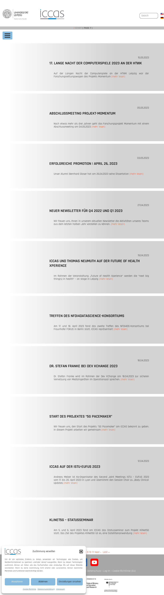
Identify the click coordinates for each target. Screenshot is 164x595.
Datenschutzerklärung (46, 589)
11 (93, 552)
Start (78, 28)
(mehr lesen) (118, 76)
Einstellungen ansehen (70, 581)
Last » (106, 552)
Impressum (60, 589)
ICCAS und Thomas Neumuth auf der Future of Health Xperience (94, 263)
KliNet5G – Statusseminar (71, 520)
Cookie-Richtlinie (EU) (124, 571)
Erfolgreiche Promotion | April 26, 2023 (83, 163)
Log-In (106, 571)
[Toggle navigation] (7, 35)
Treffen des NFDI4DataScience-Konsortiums (86, 315)
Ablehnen (43, 581)
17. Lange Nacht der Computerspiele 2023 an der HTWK (95, 63)
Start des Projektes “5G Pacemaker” (80, 416)
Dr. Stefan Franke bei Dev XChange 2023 (83, 366)
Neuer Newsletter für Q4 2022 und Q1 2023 (85, 210)
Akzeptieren (17, 581)
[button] (81, 551)
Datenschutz (94, 571)
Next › (98, 552)
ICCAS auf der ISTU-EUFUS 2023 (74, 466)
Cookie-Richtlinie (29, 589)
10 (90, 552)
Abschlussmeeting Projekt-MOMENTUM (82, 113)
